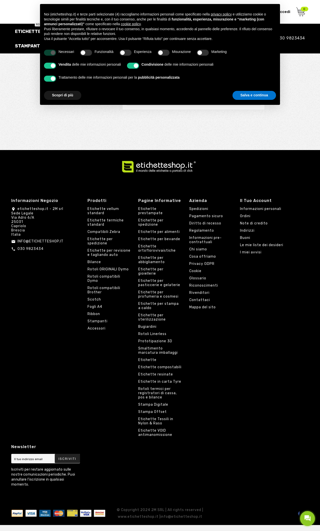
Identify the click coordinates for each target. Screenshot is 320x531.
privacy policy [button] (221, 14)
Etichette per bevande (159, 245)
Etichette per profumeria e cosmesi (158, 300)
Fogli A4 (95, 313)
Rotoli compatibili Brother (104, 296)
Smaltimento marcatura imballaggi (158, 356)
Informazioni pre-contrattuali (205, 246)
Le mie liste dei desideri (261, 251)
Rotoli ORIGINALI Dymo (108, 275)
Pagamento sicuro (206, 222)
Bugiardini (147, 333)
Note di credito (254, 229)
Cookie (195, 277)
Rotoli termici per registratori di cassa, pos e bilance (157, 399)
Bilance (94, 268)
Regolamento (201, 236)
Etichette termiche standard (106, 228)
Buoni (245, 244)
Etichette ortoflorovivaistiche (157, 254)
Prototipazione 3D (155, 347)
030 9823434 (31, 254)
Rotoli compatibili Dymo (104, 284)
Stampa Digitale (153, 410)
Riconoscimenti (203, 291)
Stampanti (98, 327)
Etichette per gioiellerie (151, 277)
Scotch (94, 305)
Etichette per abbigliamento (151, 266)
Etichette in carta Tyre (159, 387)
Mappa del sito (202, 313)
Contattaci (199, 306)
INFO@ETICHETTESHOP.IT (41, 247)
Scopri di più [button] (62, 95)
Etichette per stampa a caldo (158, 312)
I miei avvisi (251, 258)
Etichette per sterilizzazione (152, 323)
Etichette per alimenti (159, 238)
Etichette (147, 366)
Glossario (197, 284)
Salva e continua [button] (254, 95)
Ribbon (94, 320)
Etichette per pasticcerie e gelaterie (159, 289)
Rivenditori (199, 299)
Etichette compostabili (160, 373)
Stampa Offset (152, 418)
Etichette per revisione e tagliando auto (109, 258)
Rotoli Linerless (152, 340)
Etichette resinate (155, 380)
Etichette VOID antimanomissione (155, 438)
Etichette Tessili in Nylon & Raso (155, 427)
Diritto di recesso (205, 229)
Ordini (245, 222)
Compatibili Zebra (104, 238)
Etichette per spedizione (100, 247)
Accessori (97, 334)
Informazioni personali (260, 215)
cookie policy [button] (130, 24)
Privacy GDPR (201, 270)
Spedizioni (198, 215)
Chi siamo (198, 255)
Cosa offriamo (202, 262)
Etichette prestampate (150, 217)
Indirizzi (247, 236)
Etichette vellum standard (103, 217)
